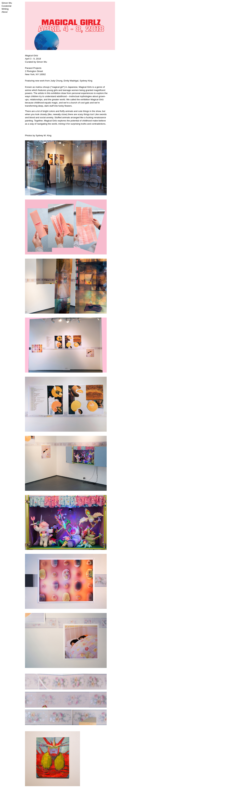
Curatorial (7, 6)
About (5, 12)
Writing (5, 9)
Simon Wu (7, 3)
